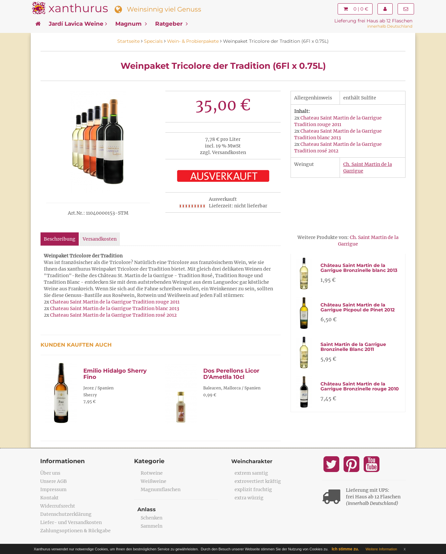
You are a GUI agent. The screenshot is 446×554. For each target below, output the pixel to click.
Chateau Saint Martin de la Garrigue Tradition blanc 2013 (114, 308)
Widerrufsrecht (57, 506)
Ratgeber (171, 23)
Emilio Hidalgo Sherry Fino (115, 373)
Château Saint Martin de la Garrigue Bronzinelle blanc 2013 (359, 267)
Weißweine (153, 481)
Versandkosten (100, 239)
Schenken (151, 518)
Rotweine (152, 473)
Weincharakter (251, 461)
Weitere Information (381, 549)
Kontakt (49, 498)
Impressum (53, 489)
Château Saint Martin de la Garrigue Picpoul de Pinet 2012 (358, 307)
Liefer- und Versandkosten (71, 522)
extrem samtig (251, 473)
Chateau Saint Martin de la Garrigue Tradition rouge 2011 (115, 302)
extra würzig (249, 498)
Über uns (50, 473)
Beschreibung (59, 239)
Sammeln (151, 526)
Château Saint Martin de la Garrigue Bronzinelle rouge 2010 (360, 386)
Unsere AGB (53, 481)
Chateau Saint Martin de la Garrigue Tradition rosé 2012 (113, 315)
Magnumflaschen (161, 489)
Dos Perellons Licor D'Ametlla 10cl (231, 373)
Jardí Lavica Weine (78, 23)
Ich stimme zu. (345, 549)
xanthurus (78, 8)
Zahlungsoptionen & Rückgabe (75, 531)
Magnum (131, 23)
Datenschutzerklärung (66, 514)
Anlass (146, 509)
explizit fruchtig (253, 489)
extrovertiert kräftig (258, 481)
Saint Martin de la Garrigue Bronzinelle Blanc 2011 (353, 346)
